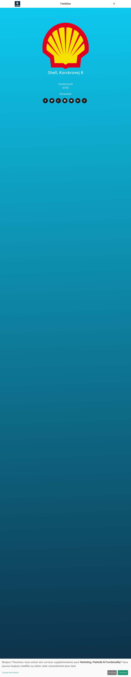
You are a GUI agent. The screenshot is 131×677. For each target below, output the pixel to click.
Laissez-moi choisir (10, 672)
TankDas (65, 4)
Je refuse (112, 672)
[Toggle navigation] (114, 4)
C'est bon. (122, 672)
